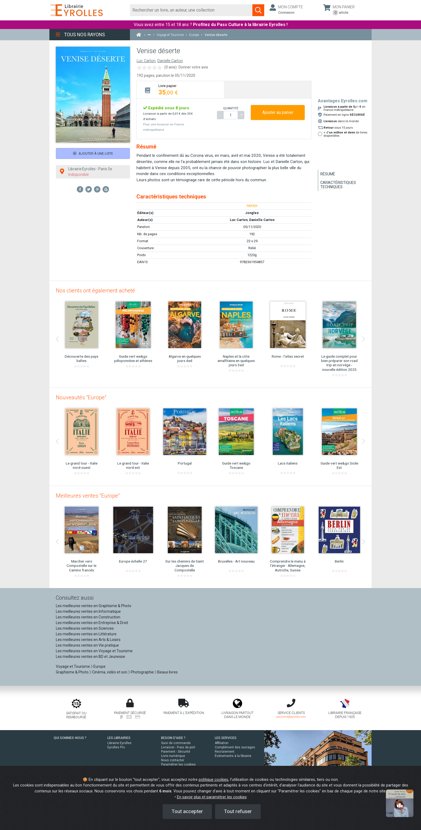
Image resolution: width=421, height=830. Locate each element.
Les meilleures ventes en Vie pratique (87, 645)
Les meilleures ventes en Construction (88, 617)
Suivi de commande (176, 743)
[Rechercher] (191, 10)
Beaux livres (167, 672)
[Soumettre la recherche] (258, 10)
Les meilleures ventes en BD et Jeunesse (90, 656)
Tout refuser (238, 811)
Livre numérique (173, 756)
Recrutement (224, 751)
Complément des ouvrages (235, 747)
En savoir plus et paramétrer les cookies (212, 797)
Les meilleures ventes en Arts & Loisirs (88, 639)
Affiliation (221, 743)
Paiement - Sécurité (175, 751)
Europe (99, 666)
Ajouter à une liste (93, 153)
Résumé (327, 174)
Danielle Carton (170, 61)
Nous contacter (172, 760)
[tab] (180, 89)
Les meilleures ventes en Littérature (86, 634)
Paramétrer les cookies (178, 764)
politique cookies (213, 779)
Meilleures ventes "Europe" (88, 495)
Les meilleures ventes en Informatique (88, 611)
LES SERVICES (226, 738)
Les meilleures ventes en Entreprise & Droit (92, 623)
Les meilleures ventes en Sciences (85, 628)
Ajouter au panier (277, 112)
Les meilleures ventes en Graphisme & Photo (93, 606)
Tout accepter (187, 811)
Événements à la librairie (233, 756)
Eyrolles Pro (116, 747)
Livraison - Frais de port (178, 747)
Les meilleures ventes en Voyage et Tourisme (94, 651)
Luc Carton (146, 61)
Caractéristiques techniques (338, 184)
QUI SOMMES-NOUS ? (70, 738)
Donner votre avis (193, 67)
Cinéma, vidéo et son (109, 672)
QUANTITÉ (230, 108)
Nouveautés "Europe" (81, 397)
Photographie (142, 672)
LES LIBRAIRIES (118, 738)
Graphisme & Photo (72, 672)
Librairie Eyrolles (119, 743)
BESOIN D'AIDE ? (173, 738)
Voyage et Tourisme (73, 666)
